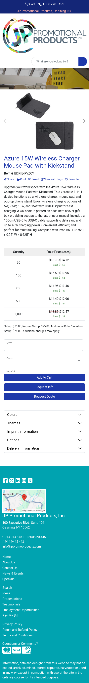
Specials (8, 579)
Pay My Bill (10, 615)
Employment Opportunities (20, 610)
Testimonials (11, 604)
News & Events (13, 573)
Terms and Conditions (17, 635)
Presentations (12, 599)
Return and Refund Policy (19, 630)
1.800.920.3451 (51, 4)
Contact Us (10, 568)
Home (6, 557)
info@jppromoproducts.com (21, 546)
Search (7, 588)
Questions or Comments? (20, 644)
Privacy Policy (12, 624)
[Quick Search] (55, 61)
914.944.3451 (14, 537)
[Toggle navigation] (6, 61)
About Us (8, 562)
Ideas (6, 593)
